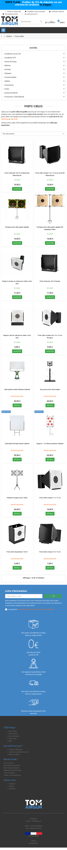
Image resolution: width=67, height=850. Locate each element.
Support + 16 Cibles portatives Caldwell (49, 443)
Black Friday (13, 731)
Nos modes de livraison (11, 768)
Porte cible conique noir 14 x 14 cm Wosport (50, 337)
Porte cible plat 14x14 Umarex (50, 281)
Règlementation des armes (12, 770)
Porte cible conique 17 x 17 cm (49, 498)
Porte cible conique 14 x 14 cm (49, 552)
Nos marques (13, 734)
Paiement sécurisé (56, 11)
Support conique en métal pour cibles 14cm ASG (17, 282)
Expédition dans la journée (35, 11)
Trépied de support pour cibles (17, 498)
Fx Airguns (46, 4)
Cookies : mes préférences (12, 775)
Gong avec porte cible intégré (50, 389)
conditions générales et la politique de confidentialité (36, 609)
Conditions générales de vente (18, 752)
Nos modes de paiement (12, 765)
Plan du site (12, 738)
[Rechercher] (32, 21)
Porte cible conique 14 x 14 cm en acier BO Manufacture (50, 174)
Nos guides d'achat (10, 14)
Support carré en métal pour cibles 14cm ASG (17, 337)
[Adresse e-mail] (23, 596)
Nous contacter (9, 763)
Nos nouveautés (14, 736)
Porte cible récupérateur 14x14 (17, 552)
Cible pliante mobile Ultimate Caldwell (17, 389)
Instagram (12, 789)
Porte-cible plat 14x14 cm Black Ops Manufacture (17, 174)
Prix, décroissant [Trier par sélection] (8, 134)
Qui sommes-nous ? (30, 14)
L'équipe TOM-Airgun (15, 749)
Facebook (12, 784)
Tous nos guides (9, 773)
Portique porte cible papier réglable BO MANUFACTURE (50, 228)
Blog (10, 741)
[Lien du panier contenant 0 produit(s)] (61, 22)
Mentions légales (14, 754)
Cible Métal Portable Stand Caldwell (17, 443)
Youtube (11, 786)
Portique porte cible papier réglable (17, 227)
